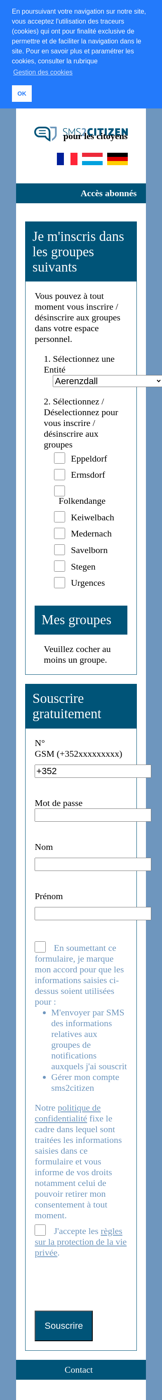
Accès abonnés (108, 192)
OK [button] (21, 93)
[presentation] (97, 1284)
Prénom (49, 895)
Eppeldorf (89, 457)
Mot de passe (58, 801)
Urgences (88, 582)
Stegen (83, 565)
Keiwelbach (92, 516)
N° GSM (44, 747)
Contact (79, 1369)
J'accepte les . (81, 1240)
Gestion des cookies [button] (43, 72)
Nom (44, 845)
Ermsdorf (88, 474)
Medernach (91, 532)
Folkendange (82, 499)
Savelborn (89, 549)
